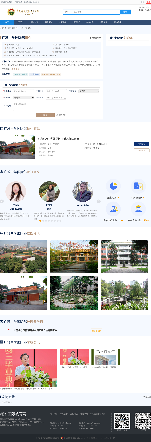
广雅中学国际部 (25, 28)
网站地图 (84, 414)
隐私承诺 (74, 414)
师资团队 (48, 22)
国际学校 (15, 28)
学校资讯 (89, 22)
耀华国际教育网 (6, 2)
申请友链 (147, 397)
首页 (7, 22)
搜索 (125, 12)
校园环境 (62, 22)
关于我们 (20, 22)
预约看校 (117, 22)
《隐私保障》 (62, 115)
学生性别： (8, 97)
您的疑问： (8, 106)
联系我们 (94, 414)
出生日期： (40, 97)
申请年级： (73, 91)
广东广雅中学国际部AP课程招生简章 (58, 138)
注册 (142, 2)
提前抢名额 (96, 331)
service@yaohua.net (64, 423)
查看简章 (141, 144)
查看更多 (16, 69)
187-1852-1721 (144, 7)
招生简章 (34, 22)
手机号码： (40, 91)
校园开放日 (76, 22)
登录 (148, 2)
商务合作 (64, 414)
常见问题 (103, 22)
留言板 (102, 414)
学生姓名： (8, 91)
